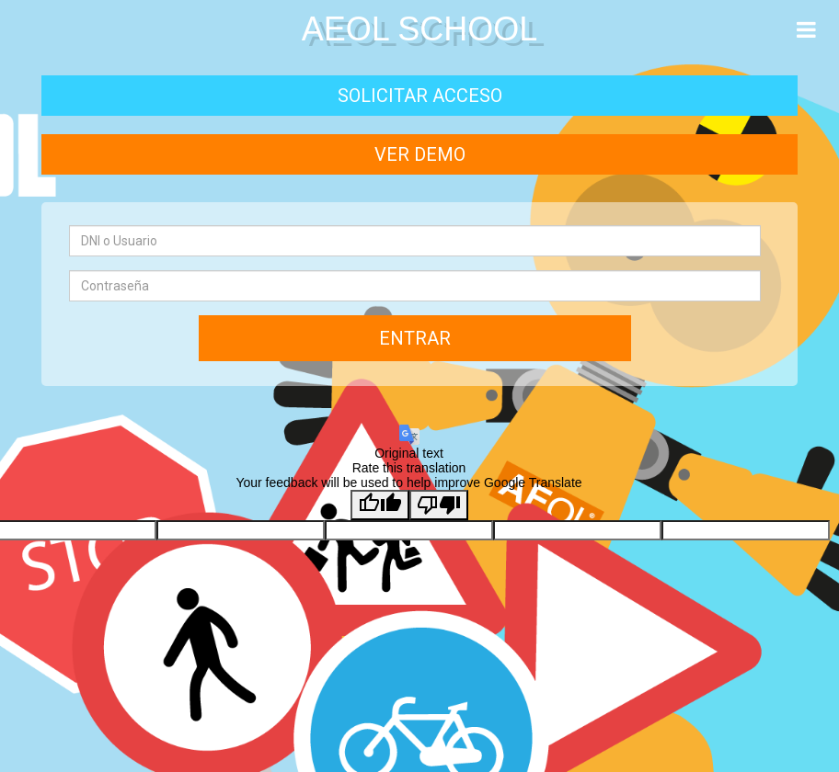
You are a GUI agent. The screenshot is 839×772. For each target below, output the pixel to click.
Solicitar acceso (420, 96)
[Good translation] (380, 505)
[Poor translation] (438, 505)
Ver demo (419, 154)
